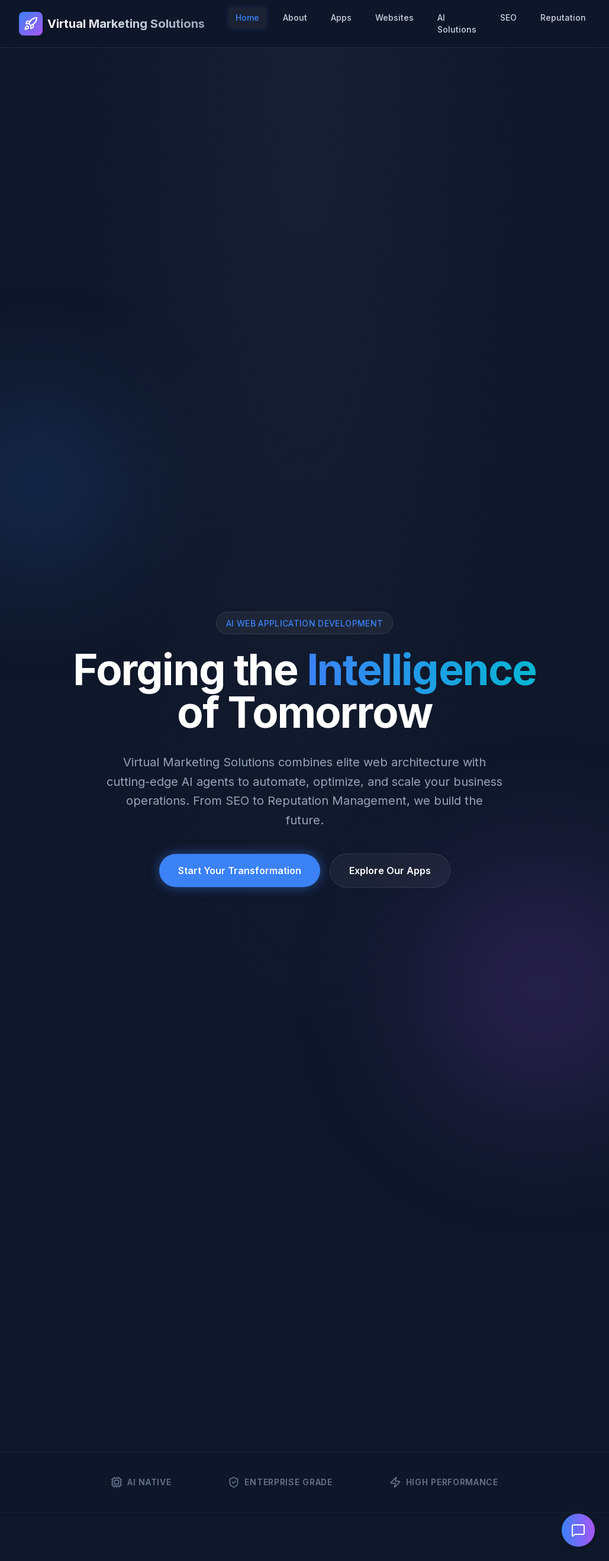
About (295, 17)
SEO (508, 17)
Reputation (563, 17)
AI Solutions (456, 23)
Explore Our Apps (390, 870)
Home (247, 17)
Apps (341, 17)
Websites (394, 17)
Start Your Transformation (239, 870)
